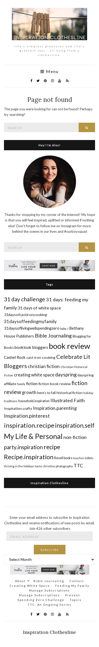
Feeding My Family (72, 585)
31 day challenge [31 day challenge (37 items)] (24, 299)
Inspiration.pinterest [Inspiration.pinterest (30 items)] (27, 416)
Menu (49, 71)
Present (72, 595)
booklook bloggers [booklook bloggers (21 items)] (31, 347)
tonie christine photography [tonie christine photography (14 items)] (54, 466)
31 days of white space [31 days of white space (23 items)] (39, 307)
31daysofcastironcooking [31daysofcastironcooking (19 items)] (25, 314)
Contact (76, 581)
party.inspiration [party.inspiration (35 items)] (23, 447)
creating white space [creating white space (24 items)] (34, 374)
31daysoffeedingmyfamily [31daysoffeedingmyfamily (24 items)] (30, 321)
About (20, 581)
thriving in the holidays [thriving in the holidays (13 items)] (19, 466)
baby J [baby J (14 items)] (64, 328)
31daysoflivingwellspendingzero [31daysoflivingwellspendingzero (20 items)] (31, 328)
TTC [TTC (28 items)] (78, 465)
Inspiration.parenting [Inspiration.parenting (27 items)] (55, 408)
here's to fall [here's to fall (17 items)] (46, 393)
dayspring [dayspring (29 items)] (66, 374)
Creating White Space (30, 585)
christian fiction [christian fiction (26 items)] (44, 366)
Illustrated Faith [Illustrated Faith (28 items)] (67, 400)
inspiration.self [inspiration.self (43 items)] (75, 425)
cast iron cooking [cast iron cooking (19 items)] (40, 357)
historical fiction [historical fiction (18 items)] (69, 392)
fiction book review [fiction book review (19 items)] (54, 383)
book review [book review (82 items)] (69, 345)
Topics (76, 600)
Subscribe (49, 549)
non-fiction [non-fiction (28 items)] (75, 437)
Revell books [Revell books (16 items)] (63, 458)
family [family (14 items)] (21, 384)
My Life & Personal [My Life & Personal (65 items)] (33, 436)
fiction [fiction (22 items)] (31, 383)
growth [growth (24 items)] (29, 392)
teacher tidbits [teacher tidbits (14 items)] (83, 458)
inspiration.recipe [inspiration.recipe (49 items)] (29, 425)
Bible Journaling (49, 581)
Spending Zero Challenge (40, 600)
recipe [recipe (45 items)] (52, 447)
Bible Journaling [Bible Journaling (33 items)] (53, 335)
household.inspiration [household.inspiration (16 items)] (34, 401)
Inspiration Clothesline (49, 483)
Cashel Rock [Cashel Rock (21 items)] (15, 357)
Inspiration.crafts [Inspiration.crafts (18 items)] (18, 408)
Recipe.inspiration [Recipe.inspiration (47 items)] (28, 456)
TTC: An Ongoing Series (50, 604)
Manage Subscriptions (49, 590)
